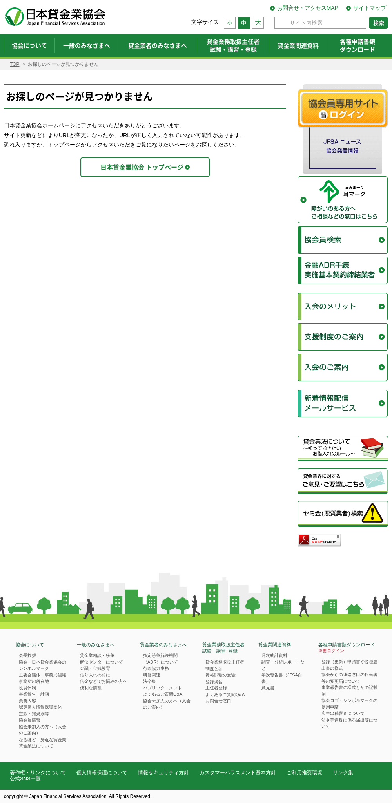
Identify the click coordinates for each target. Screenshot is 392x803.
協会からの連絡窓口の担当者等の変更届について (349, 678)
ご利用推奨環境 (304, 773)
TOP (14, 64)
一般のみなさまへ (95, 644)
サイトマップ (369, 8)
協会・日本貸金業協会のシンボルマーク (42, 665)
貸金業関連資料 (274, 644)
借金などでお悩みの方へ (103, 681)
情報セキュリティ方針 (163, 773)
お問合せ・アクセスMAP (307, 8)
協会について (30, 644)
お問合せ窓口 (218, 700)
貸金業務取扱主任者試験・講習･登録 (223, 648)
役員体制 (27, 687)
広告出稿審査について (343, 713)
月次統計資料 (274, 655)
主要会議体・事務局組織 (42, 675)
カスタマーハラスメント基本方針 (238, 773)
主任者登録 (216, 687)
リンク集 (343, 773)
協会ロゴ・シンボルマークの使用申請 (349, 703)
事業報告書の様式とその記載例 (349, 690)
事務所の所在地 (34, 681)
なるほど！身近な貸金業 (42, 739)
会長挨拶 (27, 655)
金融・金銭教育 (95, 668)
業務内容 (27, 700)
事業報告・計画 (34, 694)
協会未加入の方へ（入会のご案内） (42, 730)
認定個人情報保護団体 (40, 707)
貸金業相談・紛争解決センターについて (101, 658)
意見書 (267, 687)
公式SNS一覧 (25, 778)
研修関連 (151, 675)
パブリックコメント (162, 687)
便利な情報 (91, 687)
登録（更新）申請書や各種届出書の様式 (349, 665)
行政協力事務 (156, 668)
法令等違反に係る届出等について (349, 723)
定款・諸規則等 (34, 713)
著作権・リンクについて (38, 773)
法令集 (149, 681)
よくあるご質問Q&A (162, 694)
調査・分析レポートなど (283, 665)
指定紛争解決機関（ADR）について (160, 658)
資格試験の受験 (220, 675)
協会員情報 (29, 720)
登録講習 (214, 681)
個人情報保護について (101, 773)
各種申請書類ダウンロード (346, 648)
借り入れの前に (95, 675)
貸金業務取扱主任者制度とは (224, 665)
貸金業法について (36, 745)
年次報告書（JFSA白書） (281, 678)
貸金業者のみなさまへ (163, 644)
